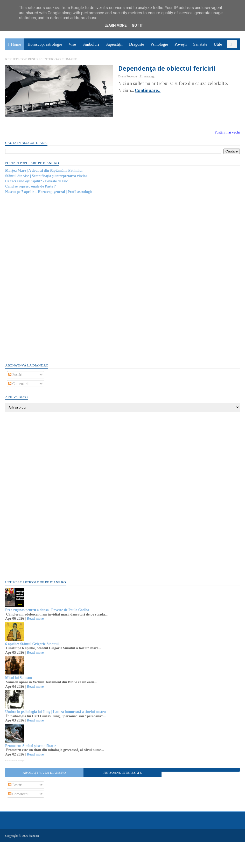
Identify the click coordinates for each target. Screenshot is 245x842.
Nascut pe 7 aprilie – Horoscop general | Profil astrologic (48, 192)
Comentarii (18, 384)
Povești (180, 44)
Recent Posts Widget (14, 760)
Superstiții (114, 44)
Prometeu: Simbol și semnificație (30, 746)
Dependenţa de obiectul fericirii (166, 68)
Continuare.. (147, 90)
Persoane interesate (122, 772)
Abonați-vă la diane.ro (44, 772)
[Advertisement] (44, 278)
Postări (15, 375)
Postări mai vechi (227, 132)
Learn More (115, 25)
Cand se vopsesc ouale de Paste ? (30, 186)
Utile (218, 44)
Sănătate (200, 44)
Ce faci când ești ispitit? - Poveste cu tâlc (36, 181)
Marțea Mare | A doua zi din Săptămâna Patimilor (44, 170)
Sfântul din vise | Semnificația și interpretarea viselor (46, 176)
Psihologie (159, 44)
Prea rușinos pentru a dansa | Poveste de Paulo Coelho (47, 610)
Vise (72, 44)
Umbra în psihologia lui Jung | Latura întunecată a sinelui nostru (55, 712)
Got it (137, 25)
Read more (35, 618)
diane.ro (34, 836)
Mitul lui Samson (18, 678)
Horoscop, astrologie (44, 44)
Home (16, 44)
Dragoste (136, 44)
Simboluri (90, 44)
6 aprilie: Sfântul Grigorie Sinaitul (32, 644)
